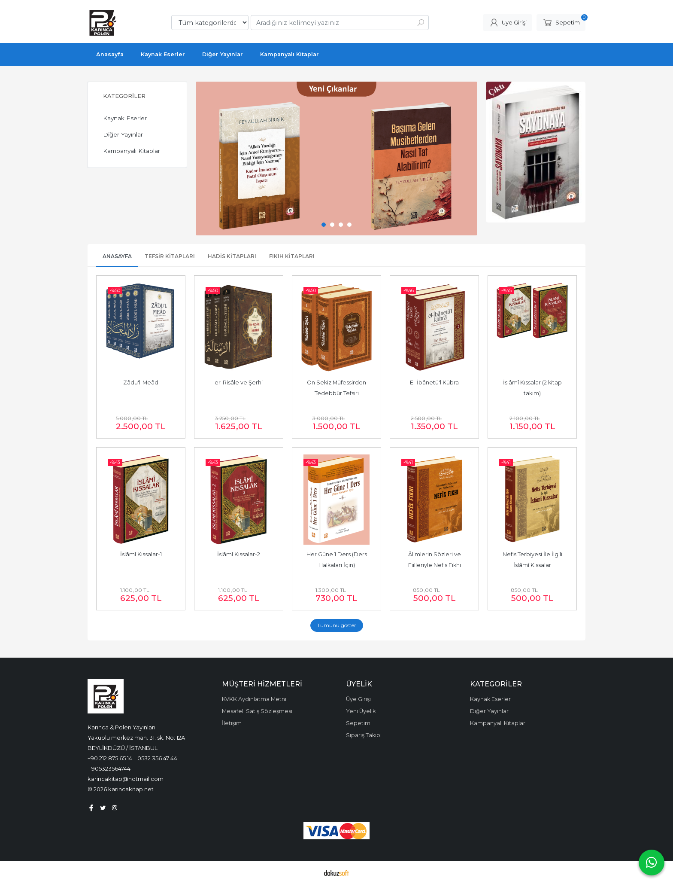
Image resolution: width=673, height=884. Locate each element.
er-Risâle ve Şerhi (239, 382)
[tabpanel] (336, 158)
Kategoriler (124, 96)
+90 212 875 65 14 (110, 758)
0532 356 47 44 (157, 758)
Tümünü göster (336, 625)
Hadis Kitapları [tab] (232, 256)
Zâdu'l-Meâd (140, 382)
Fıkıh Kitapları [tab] (292, 256)
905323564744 (110, 768)
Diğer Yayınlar (123, 134)
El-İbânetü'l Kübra (434, 382)
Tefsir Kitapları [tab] (170, 256)
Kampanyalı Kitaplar (131, 150)
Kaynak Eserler (125, 118)
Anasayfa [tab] (117, 256)
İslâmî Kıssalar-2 (238, 554)
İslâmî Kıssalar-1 (141, 554)
